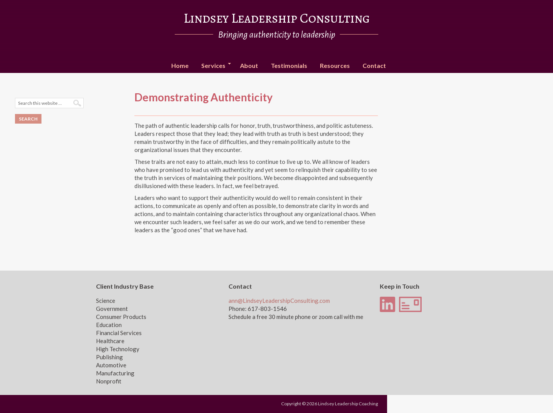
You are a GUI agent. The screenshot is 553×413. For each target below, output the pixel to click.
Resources (335, 65)
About (249, 65)
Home (180, 65)
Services (213, 66)
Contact (374, 65)
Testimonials (289, 65)
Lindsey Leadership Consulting (277, 18)
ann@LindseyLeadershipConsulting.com (279, 300)
